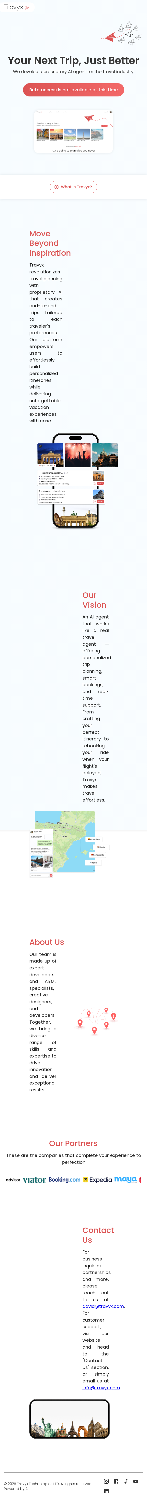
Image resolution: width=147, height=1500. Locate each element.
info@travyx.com (101, 1388)
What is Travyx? (73, 187)
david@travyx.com (103, 1306)
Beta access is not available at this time (73, 90)
